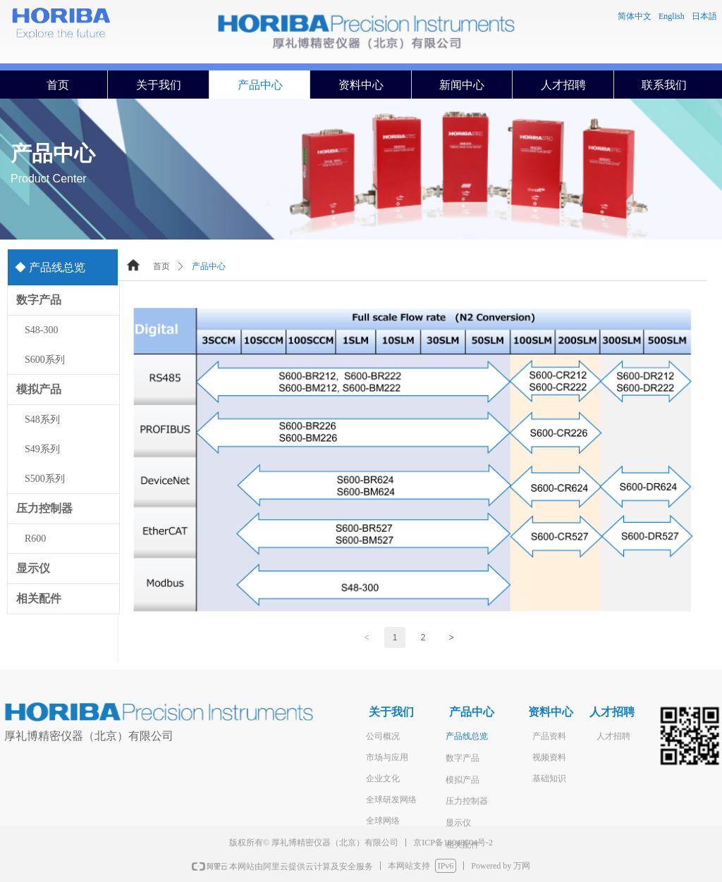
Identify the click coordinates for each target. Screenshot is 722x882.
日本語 (704, 16)
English (672, 16)
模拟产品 (38, 389)
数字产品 (38, 300)
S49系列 (42, 449)
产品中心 (209, 266)
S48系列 (42, 419)
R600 (35, 538)
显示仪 (33, 568)
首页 (161, 266)
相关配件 (38, 598)
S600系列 (45, 359)
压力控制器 (44, 508)
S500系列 (45, 478)
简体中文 (634, 16)
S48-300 (41, 330)
